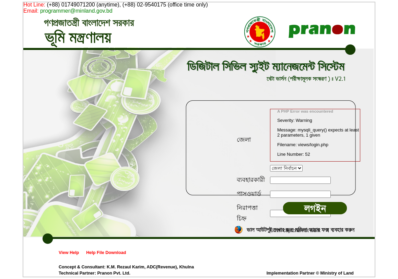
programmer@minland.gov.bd (76, 11)
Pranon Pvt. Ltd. (113, 273)
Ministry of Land (337, 273)
